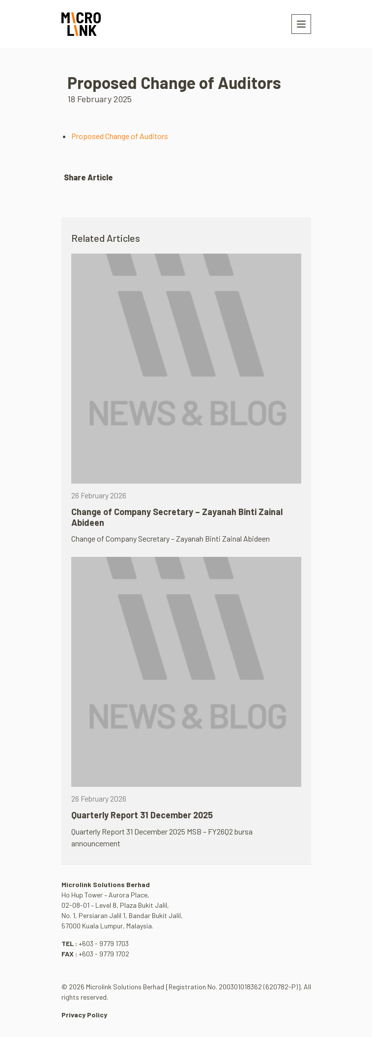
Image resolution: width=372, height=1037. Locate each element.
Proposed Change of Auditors (119, 136)
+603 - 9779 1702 (104, 954)
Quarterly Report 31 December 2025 (142, 814)
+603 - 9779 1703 (104, 943)
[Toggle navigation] (301, 24)
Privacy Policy (84, 1014)
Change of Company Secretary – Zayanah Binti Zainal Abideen (177, 517)
